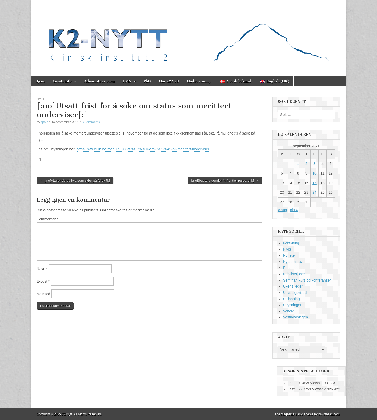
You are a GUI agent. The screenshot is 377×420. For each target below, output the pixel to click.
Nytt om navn (293, 262)
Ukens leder (293, 286)
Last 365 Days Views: (305, 389)
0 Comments (91, 122)
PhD (147, 81)
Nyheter (44, 99)
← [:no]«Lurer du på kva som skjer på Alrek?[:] (75, 180)
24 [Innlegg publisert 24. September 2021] (314, 192)
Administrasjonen (99, 81)
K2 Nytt (67, 414)
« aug (282, 210)
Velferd (289, 311)
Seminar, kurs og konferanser (307, 280)
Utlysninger (292, 305)
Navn (42, 269)
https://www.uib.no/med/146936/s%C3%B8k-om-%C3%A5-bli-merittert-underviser (143, 149)
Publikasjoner (294, 274)
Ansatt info (61, 81)
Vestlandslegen (295, 317)
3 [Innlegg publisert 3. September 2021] (314, 163)
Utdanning (291, 299)
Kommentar (47, 219)
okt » (294, 210)
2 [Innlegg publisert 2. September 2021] (306, 163)
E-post (43, 281)
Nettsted (43, 294)
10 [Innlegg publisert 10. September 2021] (314, 173)
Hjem (39, 81)
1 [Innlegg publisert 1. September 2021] (298, 163)
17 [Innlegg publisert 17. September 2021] (314, 183)
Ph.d (287, 268)
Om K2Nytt (169, 81)
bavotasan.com (329, 414)
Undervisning (199, 81)
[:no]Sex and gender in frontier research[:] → (224, 180)
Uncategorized (295, 292)
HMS (127, 81)
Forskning (291, 243)
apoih (44, 122)
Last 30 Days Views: (304, 383)
